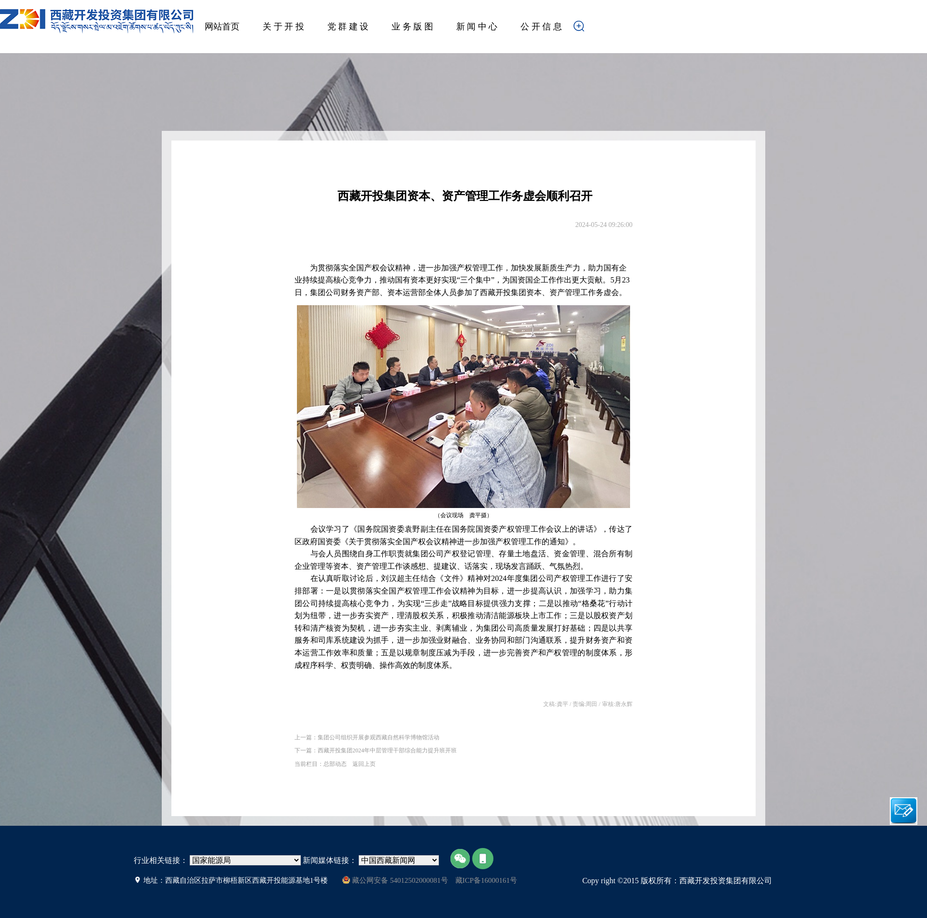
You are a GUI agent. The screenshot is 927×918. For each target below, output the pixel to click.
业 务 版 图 (412, 26)
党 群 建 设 (348, 26)
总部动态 (335, 763)
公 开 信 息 (541, 26)
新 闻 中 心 (477, 26)
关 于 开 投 (283, 26)
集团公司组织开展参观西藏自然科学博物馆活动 (378, 737)
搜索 (594, 29)
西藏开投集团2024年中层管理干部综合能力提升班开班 (387, 750)
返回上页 (364, 763)
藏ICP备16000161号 (486, 880)
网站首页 (222, 26)
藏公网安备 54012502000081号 (395, 880)
